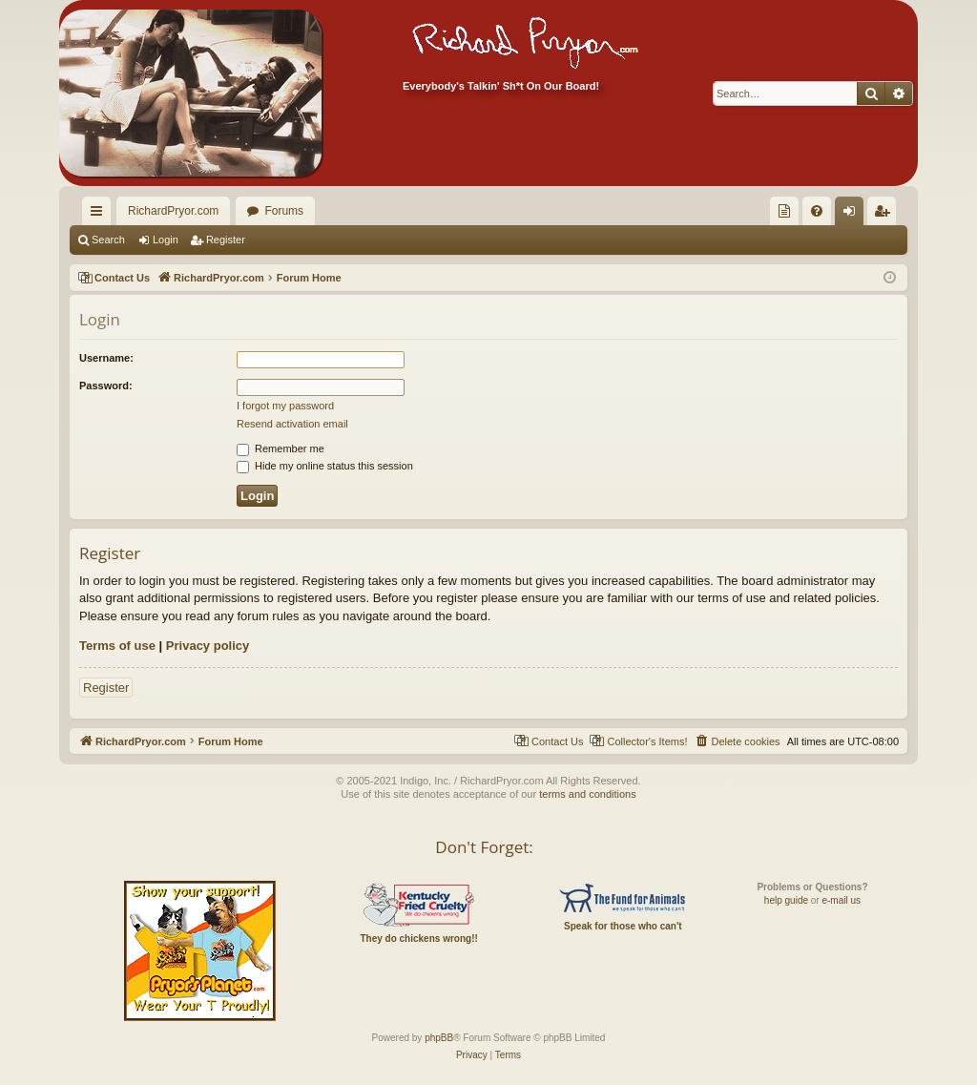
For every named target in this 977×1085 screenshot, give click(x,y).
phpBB (439, 1038)
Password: (106, 385)
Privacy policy (207, 645)
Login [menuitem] (853, 214)
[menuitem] (784, 211)
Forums (283, 211)
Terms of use (117, 645)
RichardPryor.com (173, 211)
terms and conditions (587, 794)
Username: (106, 358)
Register (225, 239)
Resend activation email (292, 423)
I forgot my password (285, 405)
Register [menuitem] (886, 214)
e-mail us (841, 900)
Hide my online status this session (325, 465)
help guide (786, 900)
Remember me (280, 448)
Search (108, 239)
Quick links (100, 214)
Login (165, 239)
